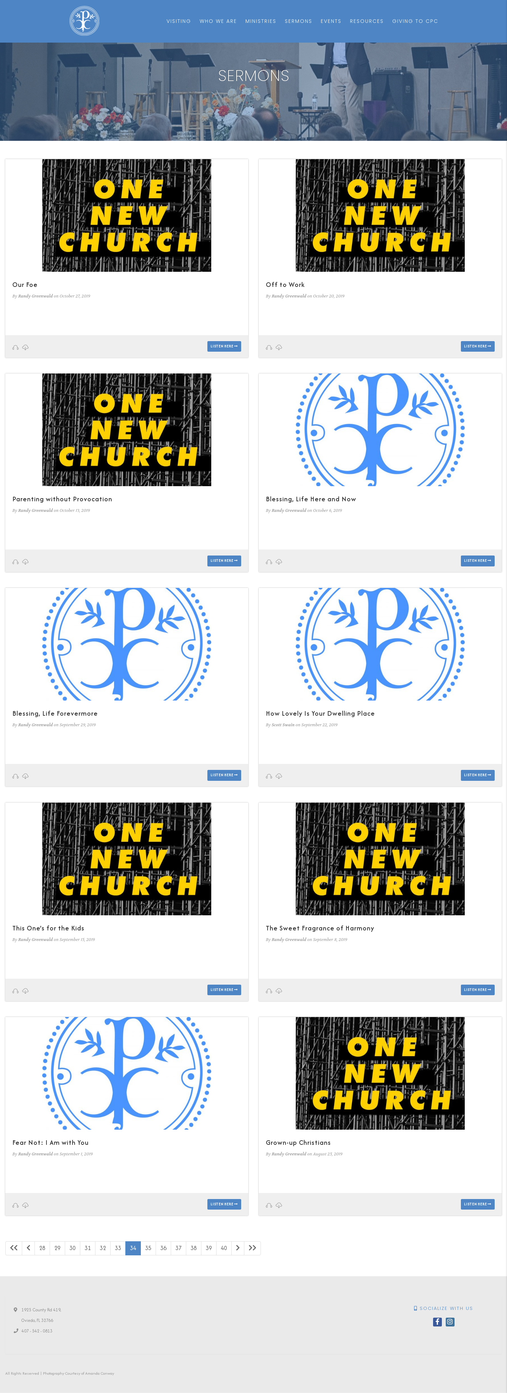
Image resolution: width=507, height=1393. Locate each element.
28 (42, 1248)
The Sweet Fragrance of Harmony (320, 928)
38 (193, 1248)
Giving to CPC (415, 21)
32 (103, 1248)
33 (118, 1248)
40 (224, 1248)
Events (331, 21)
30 (72, 1248)
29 (57, 1248)
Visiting (179, 21)
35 (148, 1248)
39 (209, 1248)
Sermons (298, 21)
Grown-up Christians (298, 1142)
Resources (367, 21)
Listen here (224, 346)
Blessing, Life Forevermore (55, 713)
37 (178, 1248)
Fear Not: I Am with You (50, 1142)
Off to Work (285, 284)
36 (163, 1248)
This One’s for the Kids (48, 928)
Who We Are (218, 21)
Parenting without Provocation (62, 499)
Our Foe (25, 284)
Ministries (260, 21)
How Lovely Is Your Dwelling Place (320, 713)
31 (87, 1248)
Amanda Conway (99, 1373)
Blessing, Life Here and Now (311, 499)
